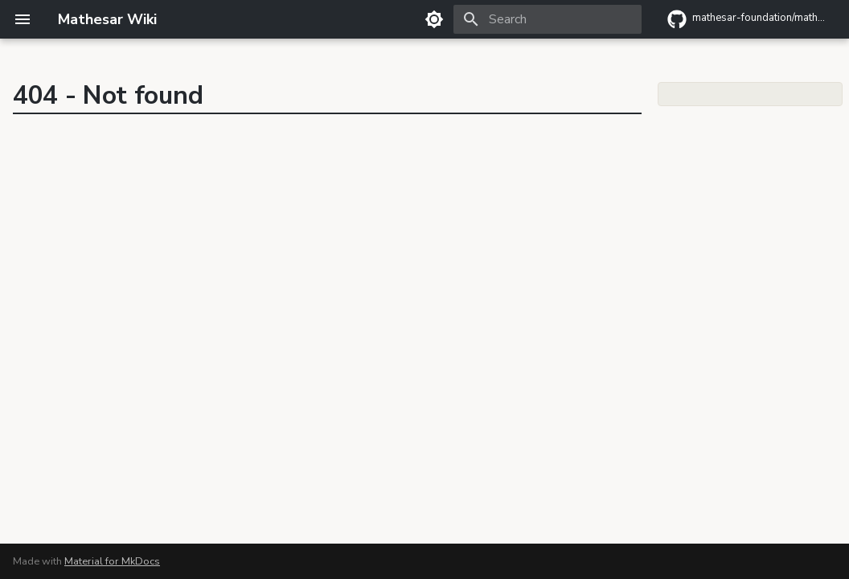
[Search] (547, 19)
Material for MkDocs (112, 561)
